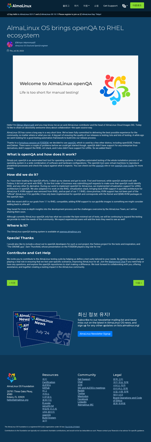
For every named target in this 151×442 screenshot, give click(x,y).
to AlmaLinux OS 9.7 (26, 14)
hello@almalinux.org (17, 400)
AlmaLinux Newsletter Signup (95, 333)
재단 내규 (118, 394)
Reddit (81, 390)
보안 (44, 420)
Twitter (81, 393)
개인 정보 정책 (120, 382)
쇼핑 (96, 5)
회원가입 (47, 400)
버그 (44, 390)
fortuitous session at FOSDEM (34, 142)
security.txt (48, 406)
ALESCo (46, 385)
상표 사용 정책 (120, 391)
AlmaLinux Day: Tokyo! (91, 14)
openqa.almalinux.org (70, 231)
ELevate (46, 403)
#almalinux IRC (85, 404)
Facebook (83, 399)
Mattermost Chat (117, 261)
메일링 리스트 (49, 408)
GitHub (46, 388)
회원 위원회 (119, 403)
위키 (76, 5)
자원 (85, 5)
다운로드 (137, 5)
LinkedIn (82, 402)
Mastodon (83, 396)
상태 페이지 (48, 411)
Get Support (110, 5)
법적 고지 (118, 379)
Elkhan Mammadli (25, 125)
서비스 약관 (119, 385)
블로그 (66, 5)
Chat (80, 382)
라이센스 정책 (120, 388)
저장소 (45, 393)
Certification (48, 382)
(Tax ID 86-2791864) (72, 427)
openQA (72, 142)
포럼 (80, 384)
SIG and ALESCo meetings (91, 388)
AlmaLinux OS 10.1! (49, 14)
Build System (49, 417)
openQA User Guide (124, 165)
